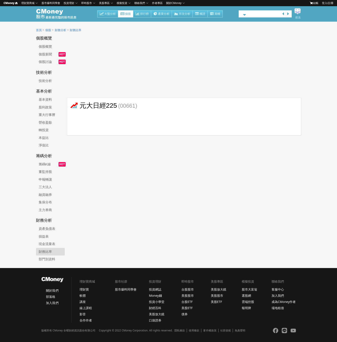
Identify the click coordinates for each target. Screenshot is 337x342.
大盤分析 (108, 14)
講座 (83, 302)
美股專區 (104, 3)
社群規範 (225, 330)
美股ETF (187, 308)
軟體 (83, 295)
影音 (83, 314)
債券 (184, 314)
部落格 (50, 297)
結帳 (314, 3)
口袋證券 (155, 320)
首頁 (39, 30)
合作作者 (86, 320)
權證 (200, 14)
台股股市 (187, 289)
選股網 (246, 295)
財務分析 (60, 30)
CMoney (11, 3)
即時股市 (86, 3)
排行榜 (142, 14)
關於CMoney (174, 3)
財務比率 (75, 30)
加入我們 (52, 303)
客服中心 (278, 289)
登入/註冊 (327, 3)
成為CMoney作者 (284, 302)
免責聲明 (240, 330)
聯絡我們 (139, 3)
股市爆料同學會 (51, 3)
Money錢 (155, 295)
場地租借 (278, 308)
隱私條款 (179, 330)
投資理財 (69, 3)
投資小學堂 (156, 302)
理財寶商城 (27, 3)
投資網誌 (155, 289)
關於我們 (52, 290)
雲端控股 (248, 302)
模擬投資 (122, 3)
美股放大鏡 (156, 314)
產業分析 (161, 14)
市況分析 (182, 14)
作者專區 (157, 3)
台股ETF (187, 302)
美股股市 (187, 295)
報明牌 (246, 308)
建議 (298, 17)
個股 (125, 14)
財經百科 (155, 308)
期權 (215, 14)
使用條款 (194, 330)
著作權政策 (209, 330)
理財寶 (84, 289)
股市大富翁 (249, 289)
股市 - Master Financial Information (58, 13)
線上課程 (86, 308)
